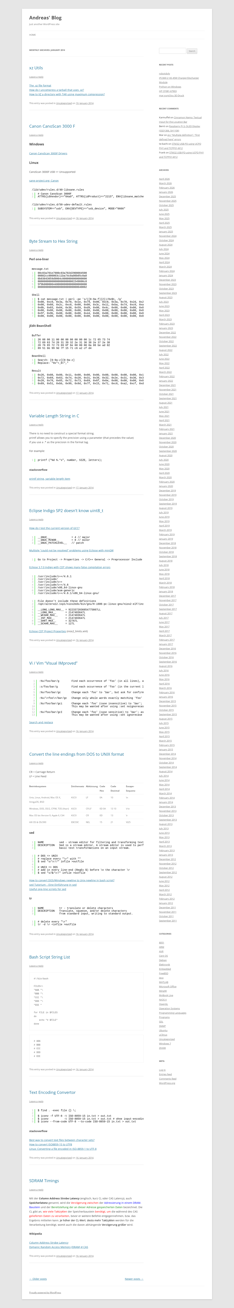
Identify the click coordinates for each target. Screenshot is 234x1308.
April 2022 (164, 367)
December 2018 (167, 543)
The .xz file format (40, 85)
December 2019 (167, 490)
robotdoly (164, 73)
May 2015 (164, 732)
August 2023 (165, 297)
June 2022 (164, 358)
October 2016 (166, 657)
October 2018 (166, 552)
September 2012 (168, 872)
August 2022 (165, 350)
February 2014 (167, 797)
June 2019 (164, 516)
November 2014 (167, 758)
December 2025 (167, 196)
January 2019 (166, 538)
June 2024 (164, 253)
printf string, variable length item (49, 478)
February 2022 (167, 376)
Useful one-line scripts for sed (47, 889)
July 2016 (164, 670)
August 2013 (165, 824)
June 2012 (164, 881)
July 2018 (164, 565)
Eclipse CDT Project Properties (47, 631)
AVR (161, 951)
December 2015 (167, 701)
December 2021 (167, 385)
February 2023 (167, 323)
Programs (164, 1017)
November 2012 (167, 863)
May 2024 (164, 258)
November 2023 (167, 284)
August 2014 (165, 771)
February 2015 (167, 745)
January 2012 (166, 903)
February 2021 (167, 429)
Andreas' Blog (45, 17)
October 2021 (166, 394)
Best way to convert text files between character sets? (62, 1140)
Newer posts (134, 1279)
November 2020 (167, 442)
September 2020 (168, 451)
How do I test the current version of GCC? (54, 528)
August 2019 (165, 508)
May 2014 (164, 784)
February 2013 (167, 850)
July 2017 (164, 617)
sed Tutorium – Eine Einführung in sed (53, 884)
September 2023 (168, 293)
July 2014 (164, 775)
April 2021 (164, 420)
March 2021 (165, 424)
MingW (163, 991)
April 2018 (164, 578)
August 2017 (165, 613)
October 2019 (166, 499)
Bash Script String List (49, 957)
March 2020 (165, 477)
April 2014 (164, 789)
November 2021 (167, 389)
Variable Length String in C (54, 415)
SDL (161, 1021)
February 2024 (167, 271)
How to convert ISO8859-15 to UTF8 (50, 1144)
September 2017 (168, 609)
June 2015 (164, 727)
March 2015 (165, 740)
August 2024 (165, 244)
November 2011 (167, 912)
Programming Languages (172, 1012)
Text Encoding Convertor (52, 1092)
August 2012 (165, 876)
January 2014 (166, 802)
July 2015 (164, 723)
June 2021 (164, 411)
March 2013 (165, 846)
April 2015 (164, 736)
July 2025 (164, 209)
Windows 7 (165, 1043)
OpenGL (163, 1004)
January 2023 (166, 328)
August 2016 (165, 666)
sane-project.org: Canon (44, 180)
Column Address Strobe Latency (48, 1242)
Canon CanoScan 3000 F (52, 126)
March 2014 (165, 793)
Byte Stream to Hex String (53, 241)
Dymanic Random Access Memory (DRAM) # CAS (58, 1247)
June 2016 (164, 674)
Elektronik (164, 964)
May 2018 (164, 574)
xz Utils (36, 67)
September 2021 (168, 398)
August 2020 (165, 455)
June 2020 (164, 464)
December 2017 (167, 595)
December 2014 (167, 754)
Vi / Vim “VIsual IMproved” (53, 663)
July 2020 (164, 459)
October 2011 (166, 916)
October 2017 (166, 604)
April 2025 (164, 222)
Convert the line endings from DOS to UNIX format (76, 754)
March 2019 (165, 530)
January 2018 (166, 591)
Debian (163, 960)
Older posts (38, 1279)
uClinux (163, 1034)
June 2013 (164, 833)
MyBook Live (166, 995)
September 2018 (168, 556)
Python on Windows (170, 86)
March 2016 (165, 688)
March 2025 (165, 227)
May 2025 (164, 218)
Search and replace (41, 722)
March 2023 (165, 319)
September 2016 (168, 661)
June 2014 (164, 780)
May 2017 (164, 626)
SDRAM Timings (44, 1180)
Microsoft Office (167, 986)
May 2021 (164, 416)
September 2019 (168, 503)
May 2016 (164, 679)
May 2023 (164, 310)
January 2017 (166, 644)
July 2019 (164, 512)
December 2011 (167, 907)
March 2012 (165, 894)
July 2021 (164, 407)
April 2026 (164, 179)
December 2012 (167, 859)
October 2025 (166, 205)
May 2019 (164, 521)
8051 (161, 942)
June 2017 (164, 622)
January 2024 (166, 275)
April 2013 (164, 841)
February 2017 (167, 639)
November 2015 (167, 705)
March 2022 (165, 372)
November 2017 (167, 600)
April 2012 (164, 890)
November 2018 (167, 547)
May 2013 (164, 837)
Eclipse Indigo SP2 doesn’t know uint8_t (66, 510)
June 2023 (164, 306)
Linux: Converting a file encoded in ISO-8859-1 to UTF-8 (63, 1149)
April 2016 (164, 683)
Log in (162, 1070)
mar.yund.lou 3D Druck (171, 95)
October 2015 (166, 710)
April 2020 (164, 473)
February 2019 (167, 534)
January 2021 (166, 433)
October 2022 (166, 341)
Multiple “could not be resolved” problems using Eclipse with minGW (71, 550)
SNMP (162, 1026)
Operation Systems (169, 1008)
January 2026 (166, 192)
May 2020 (164, 468)
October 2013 (166, 815)
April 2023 (164, 315)
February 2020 (167, 481)
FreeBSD (163, 973)
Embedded (165, 969)
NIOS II (163, 999)
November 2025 (167, 200)
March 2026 (165, 183)
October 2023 (166, 288)
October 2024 (166, 240)
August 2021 (165, 402)
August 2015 (165, 718)
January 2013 (166, 854)
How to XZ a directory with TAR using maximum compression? (67, 94)
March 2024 (165, 266)
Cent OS (163, 955)
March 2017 (165, 635)
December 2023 (167, 279)
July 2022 (164, 354)
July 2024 (164, 249)
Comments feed (167, 1078)
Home (32, 34)
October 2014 (166, 762)
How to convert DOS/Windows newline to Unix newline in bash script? (71, 880)
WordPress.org (167, 1083)
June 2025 (164, 214)
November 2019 (167, 495)
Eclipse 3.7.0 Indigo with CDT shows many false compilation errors (69, 567)
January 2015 (166, 749)
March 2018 (165, 582)
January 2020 (166, 486)
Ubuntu (163, 1030)
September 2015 (168, 714)
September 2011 (168, 920)
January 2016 (166, 696)
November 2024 (167, 236)
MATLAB (163, 982)
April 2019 (164, 525)
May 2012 (164, 885)
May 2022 (164, 363)
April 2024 (164, 262)
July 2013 (164, 828)
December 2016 (167, 648)
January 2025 (166, 231)
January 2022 (166, 380)
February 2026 (167, 187)
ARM (161, 947)
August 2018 (165, 560)
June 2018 (164, 569)
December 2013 (167, 806)
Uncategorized (64, 103)
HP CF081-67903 (168, 91)
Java (161, 977)
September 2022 (168, 345)
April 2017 (164, 631)
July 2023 (164, 301)
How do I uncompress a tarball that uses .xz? (56, 90)
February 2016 (167, 692)
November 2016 (167, 653)
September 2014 (168, 767)
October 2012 (166, 868)
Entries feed (165, 1074)
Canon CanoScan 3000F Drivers (48, 153)
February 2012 (167, 898)
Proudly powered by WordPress (45, 1292)
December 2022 (167, 332)
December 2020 (167, 437)
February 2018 (167, 587)
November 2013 (167, 811)
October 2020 (166, 446)
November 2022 (167, 337)
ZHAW (162, 1048)
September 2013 (168, 819)
